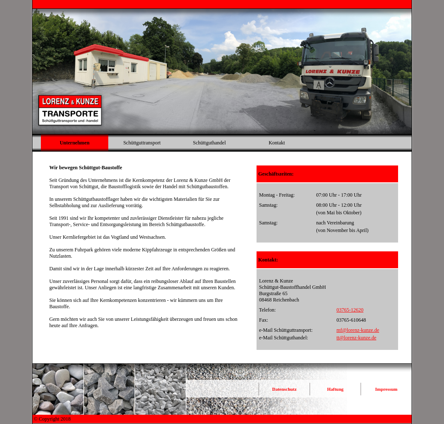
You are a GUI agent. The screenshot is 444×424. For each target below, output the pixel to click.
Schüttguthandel (209, 143)
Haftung (335, 389)
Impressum (386, 389)
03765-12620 (350, 310)
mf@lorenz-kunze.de (358, 330)
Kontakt (277, 143)
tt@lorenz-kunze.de (357, 338)
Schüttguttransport (142, 143)
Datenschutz (284, 389)
